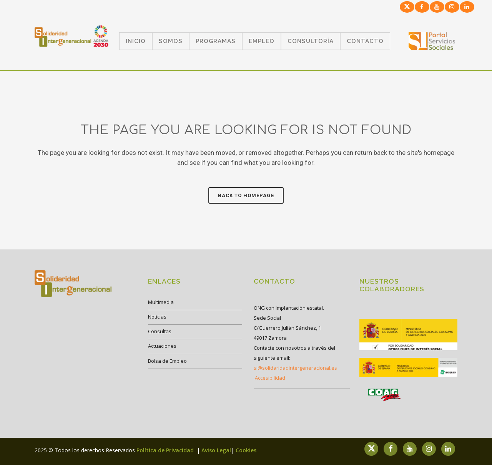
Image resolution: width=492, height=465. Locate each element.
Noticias (157, 316)
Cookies (246, 450)
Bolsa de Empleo (167, 360)
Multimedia (161, 302)
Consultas (159, 331)
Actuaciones (162, 345)
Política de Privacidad (165, 450)
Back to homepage (246, 195)
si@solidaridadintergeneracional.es (295, 367)
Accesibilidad (270, 377)
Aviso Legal (216, 450)
